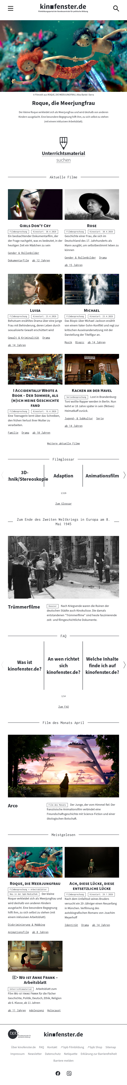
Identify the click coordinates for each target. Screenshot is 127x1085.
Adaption (63, 475)
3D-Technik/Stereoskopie (24, 475)
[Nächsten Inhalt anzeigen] (125, 476)
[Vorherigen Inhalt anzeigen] (2, 476)
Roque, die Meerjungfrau (63, 103)
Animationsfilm (102, 475)
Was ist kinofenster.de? (25, 665)
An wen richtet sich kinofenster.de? (63, 666)
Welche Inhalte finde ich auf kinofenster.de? (102, 666)
